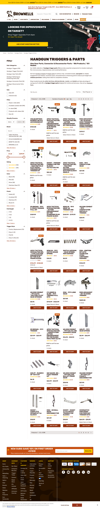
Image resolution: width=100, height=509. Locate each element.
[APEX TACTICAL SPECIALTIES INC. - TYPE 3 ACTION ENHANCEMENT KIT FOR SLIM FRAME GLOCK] (37, 241)
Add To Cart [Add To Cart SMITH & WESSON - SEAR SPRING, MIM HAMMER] (70, 271)
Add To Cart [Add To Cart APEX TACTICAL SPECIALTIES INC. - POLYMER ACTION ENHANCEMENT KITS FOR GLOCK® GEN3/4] (70, 185)
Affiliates (14, 488)
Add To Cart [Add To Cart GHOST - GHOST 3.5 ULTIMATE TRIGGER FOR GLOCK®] (70, 425)
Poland (32, 488)
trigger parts (51, 73)
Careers (14, 477)
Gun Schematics (5, 499)
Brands (4, 485)
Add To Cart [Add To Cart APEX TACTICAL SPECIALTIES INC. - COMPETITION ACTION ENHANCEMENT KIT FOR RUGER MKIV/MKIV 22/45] (54, 351)
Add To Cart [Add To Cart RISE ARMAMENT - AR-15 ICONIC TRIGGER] (86, 307)
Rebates (4, 490)
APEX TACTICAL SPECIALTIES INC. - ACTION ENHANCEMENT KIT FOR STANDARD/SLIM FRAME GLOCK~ (53, 211)
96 (70, 99)
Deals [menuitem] (83, 19)
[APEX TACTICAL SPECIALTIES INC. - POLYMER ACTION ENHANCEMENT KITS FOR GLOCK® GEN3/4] (70, 154)
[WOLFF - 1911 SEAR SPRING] (86, 320)
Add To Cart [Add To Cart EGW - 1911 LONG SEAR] (70, 307)
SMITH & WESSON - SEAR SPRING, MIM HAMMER (69, 252)
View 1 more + (11, 223)
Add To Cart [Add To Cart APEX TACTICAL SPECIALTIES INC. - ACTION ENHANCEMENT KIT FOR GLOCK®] (70, 141)
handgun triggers (41, 73)
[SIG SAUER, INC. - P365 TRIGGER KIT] (54, 364)
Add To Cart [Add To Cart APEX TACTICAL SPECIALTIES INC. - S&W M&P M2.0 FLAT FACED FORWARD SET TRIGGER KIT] (37, 185)
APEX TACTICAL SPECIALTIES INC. (55, 81)
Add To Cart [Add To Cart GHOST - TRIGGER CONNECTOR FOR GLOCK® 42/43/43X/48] (54, 185)
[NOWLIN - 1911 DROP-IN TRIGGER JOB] (70, 198)
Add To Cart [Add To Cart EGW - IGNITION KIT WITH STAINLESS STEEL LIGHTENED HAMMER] (86, 271)
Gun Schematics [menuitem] (65, 14)
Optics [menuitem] (69, 19)
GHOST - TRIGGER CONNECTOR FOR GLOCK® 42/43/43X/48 (53, 165)
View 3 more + (11, 170)
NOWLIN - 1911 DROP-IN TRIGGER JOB (68, 208)
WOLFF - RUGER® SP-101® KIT (37, 373)
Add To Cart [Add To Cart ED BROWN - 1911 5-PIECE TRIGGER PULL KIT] (37, 229)
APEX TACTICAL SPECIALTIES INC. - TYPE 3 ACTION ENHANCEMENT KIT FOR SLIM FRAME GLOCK (37, 254)
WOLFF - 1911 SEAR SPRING (84, 330)
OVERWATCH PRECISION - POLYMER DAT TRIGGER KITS (84, 412)
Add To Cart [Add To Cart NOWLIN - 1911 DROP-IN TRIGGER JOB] (70, 229)
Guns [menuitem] (16, 19)
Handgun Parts (18, 53)
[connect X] (83, 472)
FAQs (49, 468)
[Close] (97, 505)
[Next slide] (96, 37)
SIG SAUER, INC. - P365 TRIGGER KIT (53, 374)
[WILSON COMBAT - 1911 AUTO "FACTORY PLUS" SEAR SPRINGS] (37, 283)
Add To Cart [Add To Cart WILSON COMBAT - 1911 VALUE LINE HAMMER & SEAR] (70, 351)
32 (64, 99)
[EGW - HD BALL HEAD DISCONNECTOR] (54, 401)
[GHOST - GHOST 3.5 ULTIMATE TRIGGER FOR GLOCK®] (70, 401)
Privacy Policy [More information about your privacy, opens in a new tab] (11, 506)
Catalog (23, 488)
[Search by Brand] (16, 131)
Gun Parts (10, 53)
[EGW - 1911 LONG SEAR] (70, 283)
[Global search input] (47, 14)
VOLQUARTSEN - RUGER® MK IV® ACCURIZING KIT (36, 120)
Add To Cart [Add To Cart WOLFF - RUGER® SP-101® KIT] (37, 388)
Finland (32, 475)
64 (67, 99)
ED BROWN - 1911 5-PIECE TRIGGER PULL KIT (37, 208)
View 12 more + (11, 188)
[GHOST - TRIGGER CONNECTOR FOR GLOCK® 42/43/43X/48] (54, 154)
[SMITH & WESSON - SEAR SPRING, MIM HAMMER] (70, 241)
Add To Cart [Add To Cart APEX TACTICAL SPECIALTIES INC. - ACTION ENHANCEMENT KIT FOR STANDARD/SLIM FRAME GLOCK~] (54, 229)
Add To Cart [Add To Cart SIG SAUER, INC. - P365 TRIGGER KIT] (54, 388)
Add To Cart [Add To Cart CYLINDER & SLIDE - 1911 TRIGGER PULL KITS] (54, 307)
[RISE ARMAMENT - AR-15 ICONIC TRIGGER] (86, 283)
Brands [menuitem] (76, 14)
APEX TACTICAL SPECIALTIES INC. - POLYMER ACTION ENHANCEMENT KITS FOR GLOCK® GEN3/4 (70, 167)
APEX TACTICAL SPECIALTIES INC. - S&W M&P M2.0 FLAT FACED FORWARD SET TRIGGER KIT (37, 166)
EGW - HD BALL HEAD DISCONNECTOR (53, 411)
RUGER (75, 81)
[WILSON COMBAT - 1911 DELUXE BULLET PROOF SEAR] (70, 364)
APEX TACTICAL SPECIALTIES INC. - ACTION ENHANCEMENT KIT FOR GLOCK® (70, 122)
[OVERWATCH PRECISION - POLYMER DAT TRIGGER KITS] (86, 401)
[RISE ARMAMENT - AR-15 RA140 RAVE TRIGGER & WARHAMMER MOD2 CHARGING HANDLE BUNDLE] (86, 110)
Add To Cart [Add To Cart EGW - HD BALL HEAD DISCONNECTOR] (54, 425)
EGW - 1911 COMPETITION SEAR (84, 164)
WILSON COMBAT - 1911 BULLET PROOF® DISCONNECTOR (85, 375)
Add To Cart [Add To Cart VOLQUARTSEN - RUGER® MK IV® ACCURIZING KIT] (37, 141)
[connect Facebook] (63, 472)
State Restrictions (24, 499)
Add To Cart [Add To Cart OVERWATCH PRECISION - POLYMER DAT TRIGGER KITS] (86, 425)
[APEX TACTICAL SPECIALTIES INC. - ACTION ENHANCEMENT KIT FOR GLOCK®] (70, 110)
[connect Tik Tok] (78, 472)
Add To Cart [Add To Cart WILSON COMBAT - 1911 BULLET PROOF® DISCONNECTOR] (86, 388)
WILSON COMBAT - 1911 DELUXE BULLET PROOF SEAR (69, 375)
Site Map (41, 481)
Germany (32, 480)
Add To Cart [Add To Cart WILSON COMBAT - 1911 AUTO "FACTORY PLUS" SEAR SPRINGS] (37, 307)
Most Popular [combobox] (86, 92)
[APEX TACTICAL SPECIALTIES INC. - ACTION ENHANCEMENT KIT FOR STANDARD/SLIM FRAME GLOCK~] (54, 198)
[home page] (20, 14)
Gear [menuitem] (76, 19)
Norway (32, 485)
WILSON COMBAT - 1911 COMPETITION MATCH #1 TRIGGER (85, 210)
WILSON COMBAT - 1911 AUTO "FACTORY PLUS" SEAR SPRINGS (36, 294)
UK (30, 499)
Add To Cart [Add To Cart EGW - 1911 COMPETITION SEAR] (86, 185)
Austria (32, 468)
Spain (31, 490)
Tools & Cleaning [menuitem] (58, 19)
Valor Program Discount (23, 484)
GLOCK (67, 81)
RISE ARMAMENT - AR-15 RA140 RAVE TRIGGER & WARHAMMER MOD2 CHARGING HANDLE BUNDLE (86, 123)
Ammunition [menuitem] (34, 19)
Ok (77, 505)
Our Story (14, 466)
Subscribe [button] (88, 451)
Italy (31, 483)
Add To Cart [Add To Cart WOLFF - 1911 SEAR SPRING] (86, 351)
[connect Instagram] (73, 472)
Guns (4, 464)
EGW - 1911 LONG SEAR (69, 293)
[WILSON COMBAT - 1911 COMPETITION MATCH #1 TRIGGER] (86, 198)
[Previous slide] (3, 37)
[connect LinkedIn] (88, 472)
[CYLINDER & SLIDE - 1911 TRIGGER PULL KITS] (54, 283)
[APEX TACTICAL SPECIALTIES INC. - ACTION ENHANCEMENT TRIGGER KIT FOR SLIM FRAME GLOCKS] (54, 110)
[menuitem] (10, 19)
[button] (86, 7)
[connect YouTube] (68, 472)
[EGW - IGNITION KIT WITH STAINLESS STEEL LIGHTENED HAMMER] (86, 241)
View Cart (23, 475)
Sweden (32, 493)
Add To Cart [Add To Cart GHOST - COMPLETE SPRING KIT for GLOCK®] (37, 425)
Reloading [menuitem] (45, 19)
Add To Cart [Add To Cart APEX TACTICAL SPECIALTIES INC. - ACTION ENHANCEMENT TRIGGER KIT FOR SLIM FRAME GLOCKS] (54, 141)
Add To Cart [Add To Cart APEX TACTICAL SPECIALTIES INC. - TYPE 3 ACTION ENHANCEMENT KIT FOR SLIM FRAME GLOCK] (37, 271)
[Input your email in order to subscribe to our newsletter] (69, 451)
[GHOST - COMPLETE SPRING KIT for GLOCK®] (37, 401)
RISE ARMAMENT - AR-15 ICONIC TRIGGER (85, 293)
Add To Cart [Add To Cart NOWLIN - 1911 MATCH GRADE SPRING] (54, 271)
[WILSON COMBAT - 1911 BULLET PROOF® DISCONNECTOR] (86, 364)
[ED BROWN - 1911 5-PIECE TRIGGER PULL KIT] (37, 198)
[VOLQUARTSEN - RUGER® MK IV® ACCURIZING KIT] (37, 110)
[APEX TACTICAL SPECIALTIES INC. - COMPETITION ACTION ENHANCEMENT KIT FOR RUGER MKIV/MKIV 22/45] (54, 320)
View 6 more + (11, 205)
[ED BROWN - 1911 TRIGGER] (37, 320)
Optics (4, 480)
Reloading (5, 473)
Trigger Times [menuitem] (87, 14)
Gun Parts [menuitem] (24, 19)
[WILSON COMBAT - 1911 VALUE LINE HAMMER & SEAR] (70, 320)
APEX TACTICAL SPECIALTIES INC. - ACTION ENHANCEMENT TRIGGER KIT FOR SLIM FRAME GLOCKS (53, 123)
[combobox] (11, 122)
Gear (3, 483)
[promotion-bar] (50, 2)
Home (4, 53)
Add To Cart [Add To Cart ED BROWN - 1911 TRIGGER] (37, 351)
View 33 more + (11, 241)
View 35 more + (11, 147)
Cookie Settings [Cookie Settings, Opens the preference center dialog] (65, 505)
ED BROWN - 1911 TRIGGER (36, 330)
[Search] (56, 14)
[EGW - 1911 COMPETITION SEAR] (86, 154)
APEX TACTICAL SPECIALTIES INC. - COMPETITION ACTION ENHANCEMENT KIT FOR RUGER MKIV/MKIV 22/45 (54, 333)
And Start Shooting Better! (28, 44)
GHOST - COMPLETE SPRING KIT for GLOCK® (36, 412)
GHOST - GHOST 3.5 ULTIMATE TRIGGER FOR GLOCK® (69, 412)
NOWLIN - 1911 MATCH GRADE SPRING (52, 252)
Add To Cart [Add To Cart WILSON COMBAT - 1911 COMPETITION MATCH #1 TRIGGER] (86, 229)
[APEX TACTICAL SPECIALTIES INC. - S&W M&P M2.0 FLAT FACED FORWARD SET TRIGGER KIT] (37, 154)
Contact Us (24, 468)
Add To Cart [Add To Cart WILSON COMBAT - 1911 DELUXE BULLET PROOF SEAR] (70, 388)
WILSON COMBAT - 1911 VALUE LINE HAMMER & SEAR (70, 330)
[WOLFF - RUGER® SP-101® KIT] (37, 364)
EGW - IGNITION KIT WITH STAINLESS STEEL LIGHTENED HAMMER (85, 254)
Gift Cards (24, 491)
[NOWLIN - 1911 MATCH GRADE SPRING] (54, 241)
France (32, 477)
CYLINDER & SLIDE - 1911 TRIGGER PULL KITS (52, 294)
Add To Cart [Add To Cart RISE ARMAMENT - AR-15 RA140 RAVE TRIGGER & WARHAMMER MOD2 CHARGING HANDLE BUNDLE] (86, 141)
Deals (4, 488)
